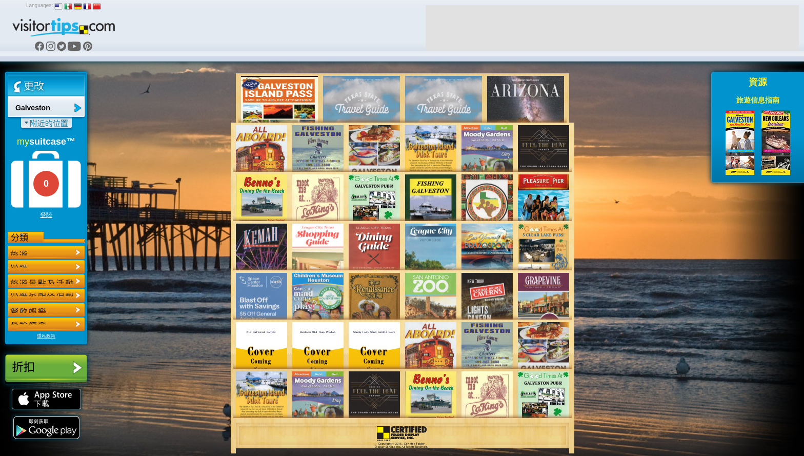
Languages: (39, 5)
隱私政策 (46, 336)
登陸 (46, 215)
